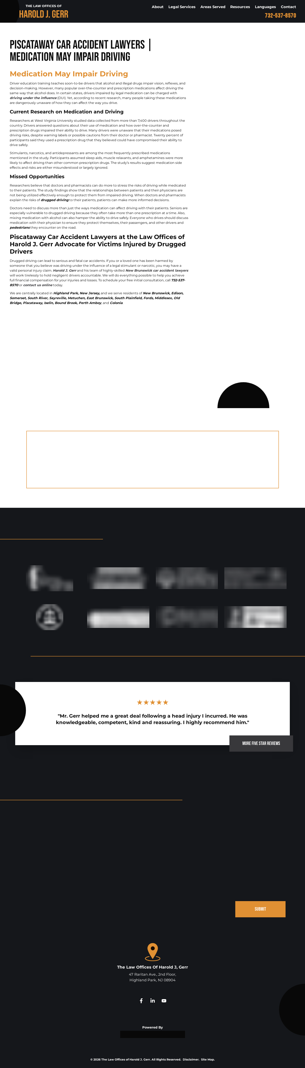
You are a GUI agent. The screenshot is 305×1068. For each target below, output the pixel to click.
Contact (288, 7)
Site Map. (208, 1059)
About (158, 7)
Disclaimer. (191, 1059)
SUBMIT (260, 909)
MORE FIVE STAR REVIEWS (261, 743)
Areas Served (212, 7)
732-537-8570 (280, 15)
